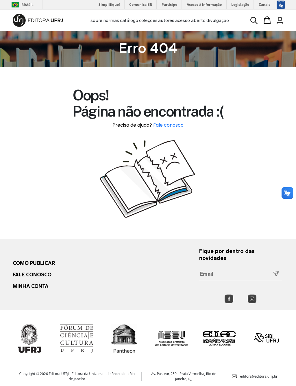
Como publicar (34, 263)
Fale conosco (168, 125)
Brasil (21, 4)
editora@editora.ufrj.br (255, 376)
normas (111, 20)
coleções (148, 20)
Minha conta (31, 286)
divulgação (217, 20)
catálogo (129, 20)
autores (166, 20)
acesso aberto (190, 20)
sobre (96, 20)
